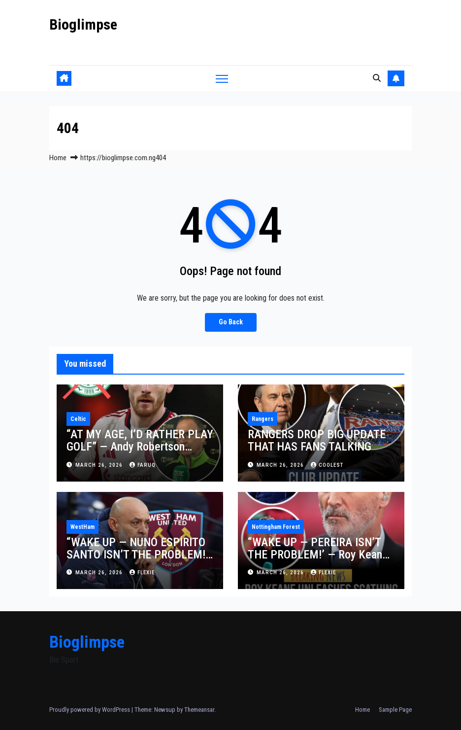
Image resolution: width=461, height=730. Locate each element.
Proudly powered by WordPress (90, 709)
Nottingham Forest (276, 526)
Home (57, 157)
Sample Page (395, 709)
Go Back (231, 322)
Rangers (262, 419)
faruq (143, 465)
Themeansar (199, 709)
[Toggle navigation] (222, 78)
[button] (377, 78)
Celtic (78, 419)
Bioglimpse (83, 24)
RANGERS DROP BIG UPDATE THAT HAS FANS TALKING (317, 440)
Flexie (142, 572)
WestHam (82, 526)
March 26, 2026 (100, 465)
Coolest (327, 465)
